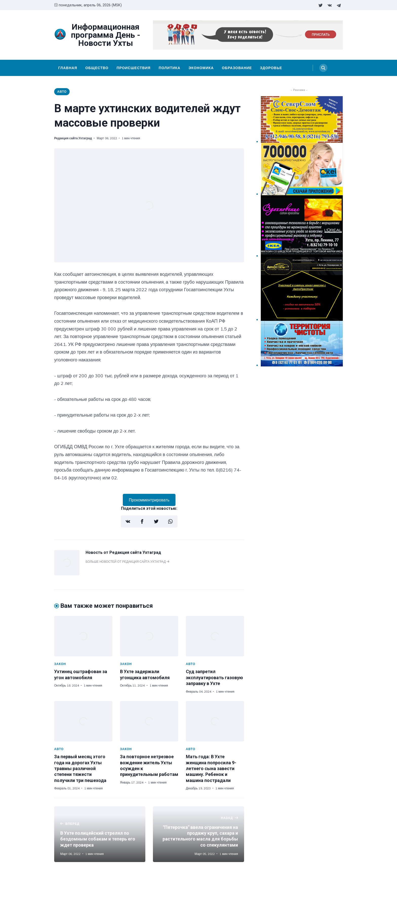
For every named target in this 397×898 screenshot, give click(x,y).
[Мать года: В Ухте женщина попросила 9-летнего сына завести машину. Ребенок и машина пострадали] (215, 721)
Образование (237, 68)
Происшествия (133, 68)
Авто (62, 91)
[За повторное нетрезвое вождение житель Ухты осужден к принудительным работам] (149, 721)
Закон (60, 664)
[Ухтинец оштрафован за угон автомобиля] (83, 636)
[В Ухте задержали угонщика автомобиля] (149, 636)
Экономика (201, 68)
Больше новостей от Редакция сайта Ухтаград (127, 561)
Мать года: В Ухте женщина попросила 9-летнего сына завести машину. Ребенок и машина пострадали (211, 768)
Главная (67, 68)
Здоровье (271, 68)
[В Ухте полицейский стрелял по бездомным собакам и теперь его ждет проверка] (99, 834)
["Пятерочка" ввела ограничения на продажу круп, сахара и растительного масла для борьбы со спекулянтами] (198, 834)
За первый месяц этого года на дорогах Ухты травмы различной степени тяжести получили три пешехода (80, 768)
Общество (97, 68)
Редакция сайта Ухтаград (73, 138)
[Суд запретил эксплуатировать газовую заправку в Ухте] (215, 636)
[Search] (323, 68)
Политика (170, 68)
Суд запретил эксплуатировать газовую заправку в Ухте (214, 677)
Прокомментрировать (149, 499)
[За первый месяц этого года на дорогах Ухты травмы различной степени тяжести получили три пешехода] (83, 721)
